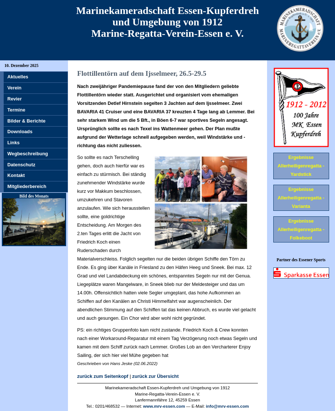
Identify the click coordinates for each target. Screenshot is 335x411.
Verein (14, 88)
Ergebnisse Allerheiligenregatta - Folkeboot (301, 229)
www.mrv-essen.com (164, 406)
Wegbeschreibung (27, 153)
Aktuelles (17, 76)
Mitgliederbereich (26, 186)
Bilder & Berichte (26, 121)
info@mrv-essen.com (227, 406)
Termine (16, 110)
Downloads (19, 131)
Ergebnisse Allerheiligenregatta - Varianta (301, 198)
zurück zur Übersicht (155, 376)
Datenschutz (21, 164)
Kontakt (16, 175)
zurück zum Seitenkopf (102, 376)
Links (13, 142)
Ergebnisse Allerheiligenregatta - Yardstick (301, 166)
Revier (14, 99)
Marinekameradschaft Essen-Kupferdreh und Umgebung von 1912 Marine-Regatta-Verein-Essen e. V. (167, 22)
